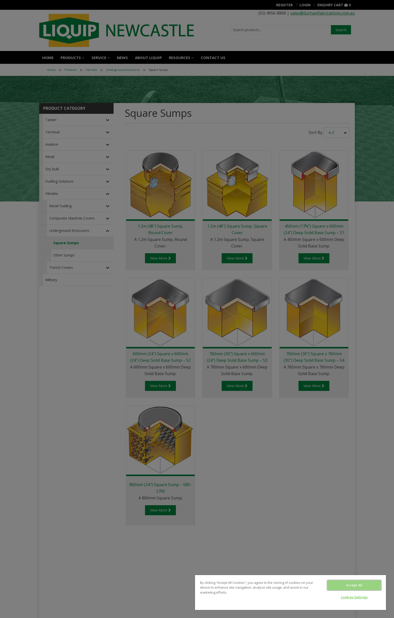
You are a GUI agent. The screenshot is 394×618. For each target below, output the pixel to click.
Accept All (354, 585)
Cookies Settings (354, 597)
